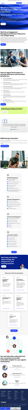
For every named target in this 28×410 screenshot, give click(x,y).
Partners (22, 398)
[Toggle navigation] (27, 3)
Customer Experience (17, 369)
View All (14, 330)
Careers (22, 397)
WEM (15, 399)
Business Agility (17, 385)
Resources (9, 396)
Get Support (2, 394)
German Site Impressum (9, 398)
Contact (3, 266)
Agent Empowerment (17, 377)
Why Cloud (15, 398)
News (8, 394)
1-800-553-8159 (3, 392)
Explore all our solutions (3, 363)
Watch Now (19, 0)
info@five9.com (3, 396)
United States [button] (24, 404)
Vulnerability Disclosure (16, 404)
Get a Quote (2, 393)
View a (3, 104)
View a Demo (3, 44)
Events (22, 393)
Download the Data (6, 308)
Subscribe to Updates (3, 395)
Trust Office (9, 397)
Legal (1, 404)
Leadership (9, 393)
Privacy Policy (10, 404)
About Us (9, 392)
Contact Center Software (16, 393)
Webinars (22, 392)
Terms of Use (5, 404)
